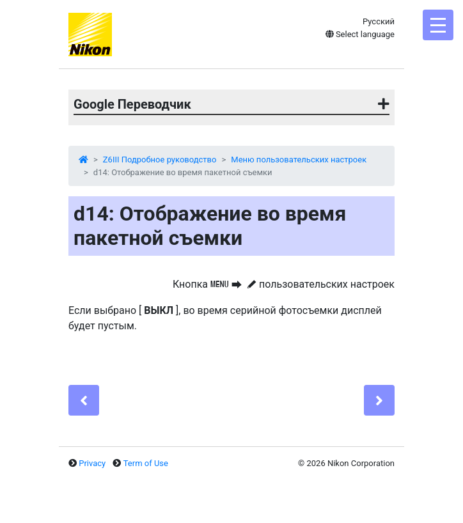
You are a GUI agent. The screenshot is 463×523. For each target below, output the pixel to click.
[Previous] (83, 400)
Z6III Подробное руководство (160, 159)
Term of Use (145, 463)
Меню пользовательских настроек (298, 159)
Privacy (92, 463)
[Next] (379, 400)
